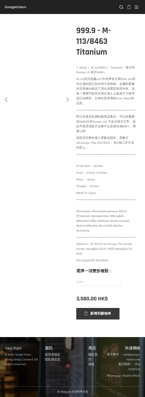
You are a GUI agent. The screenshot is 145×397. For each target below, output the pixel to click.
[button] (121, 7)
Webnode (65, 391)
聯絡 (91, 364)
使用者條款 (52, 354)
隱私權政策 (52, 359)
